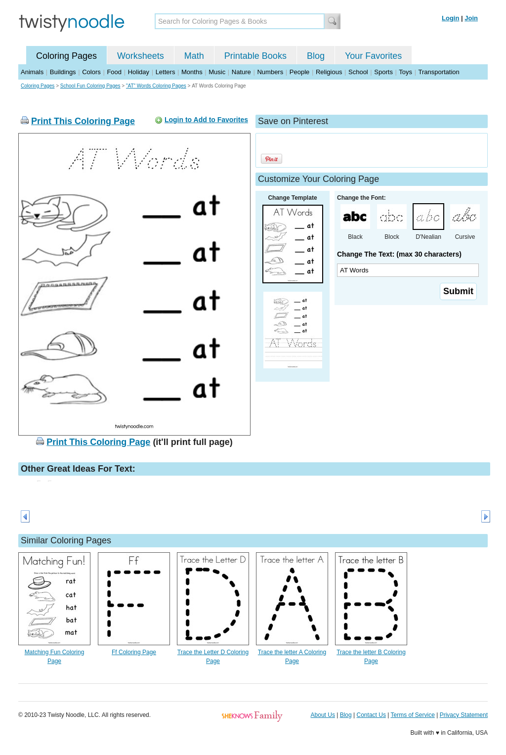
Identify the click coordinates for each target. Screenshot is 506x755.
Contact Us (371, 714)
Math (194, 56)
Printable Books (255, 56)
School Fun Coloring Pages (90, 86)
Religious (329, 72)
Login (450, 18)
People (299, 72)
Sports (383, 72)
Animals (32, 72)
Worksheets (140, 56)
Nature (241, 72)
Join (471, 18)
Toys (405, 72)
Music (217, 72)
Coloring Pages (66, 56)
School (358, 72)
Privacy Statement (464, 714)
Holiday (138, 72)
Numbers (270, 72)
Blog (316, 56)
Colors (91, 72)
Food (114, 72)
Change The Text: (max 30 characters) (399, 254)
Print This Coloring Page (83, 121)
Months (192, 72)
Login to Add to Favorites (206, 120)
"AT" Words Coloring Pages (156, 86)
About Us (323, 714)
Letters (165, 72)
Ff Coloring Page (134, 652)
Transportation (438, 72)
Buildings (63, 72)
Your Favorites (373, 56)
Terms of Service (412, 714)
